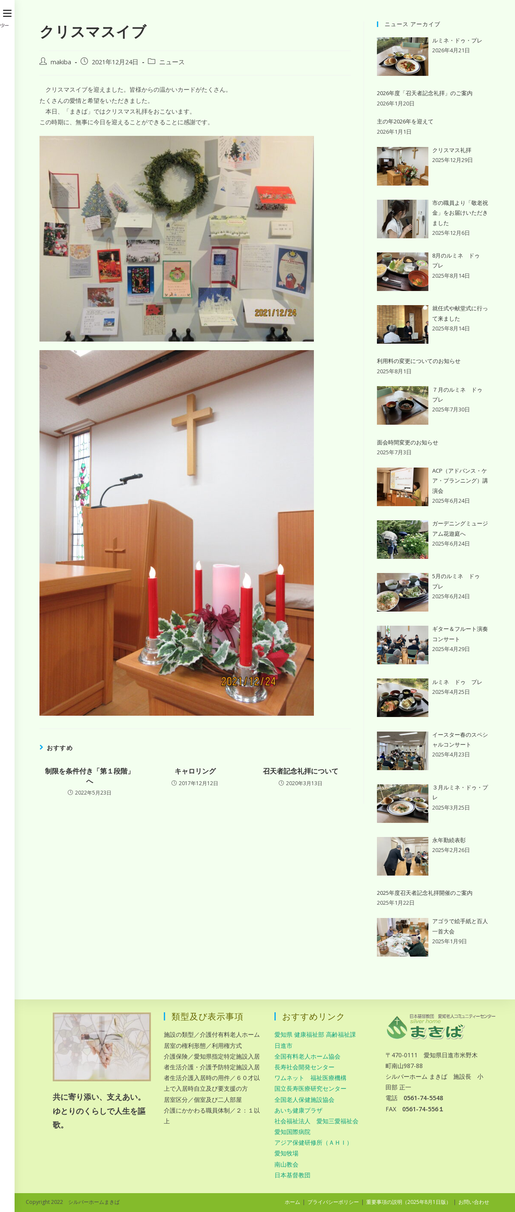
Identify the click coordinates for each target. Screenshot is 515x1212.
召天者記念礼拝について (300, 771)
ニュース (172, 62)
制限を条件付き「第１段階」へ (89, 775)
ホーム (292, 1202)
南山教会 (286, 1164)
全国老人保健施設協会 (304, 1099)
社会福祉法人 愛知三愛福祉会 (316, 1121)
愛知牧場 (286, 1153)
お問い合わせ (473, 1202)
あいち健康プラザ (298, 1110)
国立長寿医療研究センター (310, 1088)
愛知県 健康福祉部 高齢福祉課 (315, 1034)
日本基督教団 (292, 1175)
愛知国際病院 (292, 1132)
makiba (61, 62)
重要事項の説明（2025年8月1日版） (408, 1202)
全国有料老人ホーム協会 (307, 1056)
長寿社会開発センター (304, 1067)
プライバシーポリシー (333, 1202)
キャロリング (195, 771)
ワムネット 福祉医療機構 (310, 1078)
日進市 (283, 1045)
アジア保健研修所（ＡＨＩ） (313, 1142)
